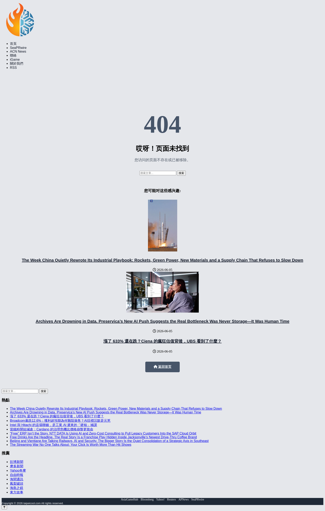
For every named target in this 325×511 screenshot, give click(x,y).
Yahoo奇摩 (18, 470)
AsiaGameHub (129, 499)
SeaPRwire (18, 48)
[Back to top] (4, 507)
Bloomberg (147, 499)
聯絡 (13, 55)
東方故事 (16, 492)
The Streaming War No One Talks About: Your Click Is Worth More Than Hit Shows (70, 444)
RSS (13, 67)
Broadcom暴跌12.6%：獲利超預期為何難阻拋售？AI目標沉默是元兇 (60, 420)
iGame (15, 59)
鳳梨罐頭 (16, 483)
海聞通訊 (16, 479)
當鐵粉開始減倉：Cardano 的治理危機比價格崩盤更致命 (51, 429)
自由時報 (16, 475)
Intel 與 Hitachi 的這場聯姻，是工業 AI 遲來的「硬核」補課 (53, 425)
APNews (183, 499)
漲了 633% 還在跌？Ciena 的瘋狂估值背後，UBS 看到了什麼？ (162, 341)
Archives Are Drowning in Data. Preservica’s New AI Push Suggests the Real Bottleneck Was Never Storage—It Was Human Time (162, 321)
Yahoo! (160, 499)
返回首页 (162, 366)
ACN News (18, 51)
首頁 (13, 43)
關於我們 (16, 63)
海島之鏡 (16, 488)
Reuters (171, 499)
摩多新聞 (16, 466)
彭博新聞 (16, 462)
